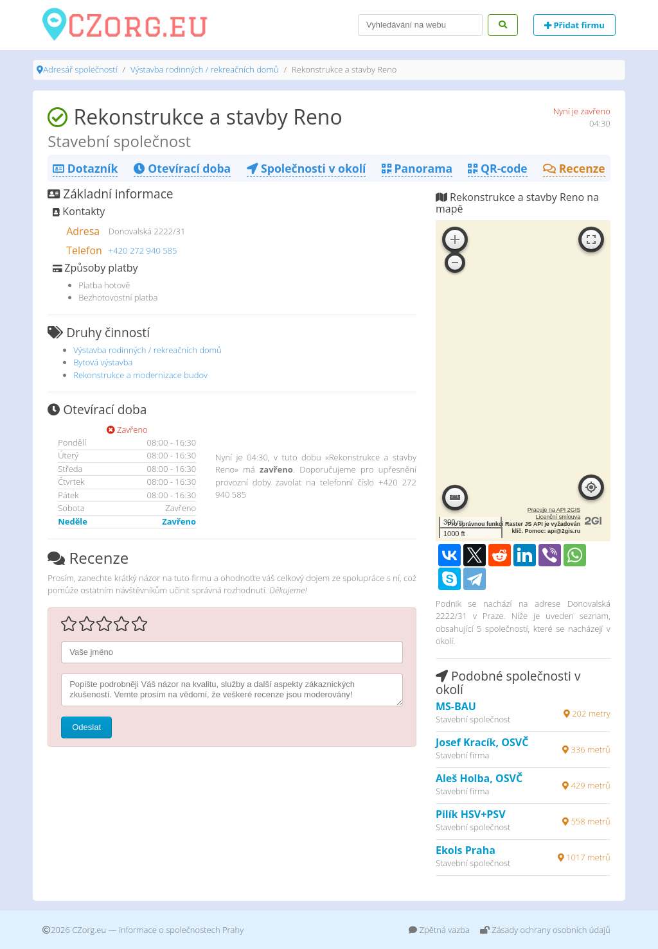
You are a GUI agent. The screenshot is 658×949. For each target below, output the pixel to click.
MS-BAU (456, 706)
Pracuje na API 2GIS (554, 510)
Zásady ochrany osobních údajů (545, 930)
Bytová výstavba (102, 362)
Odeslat (86, 727)
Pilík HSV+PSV (471, 814)
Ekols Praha (465, 850)
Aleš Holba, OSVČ (479, 778)
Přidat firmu (574, 25)
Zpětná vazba (439, 930)
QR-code (497, 168)
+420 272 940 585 (143, 250)
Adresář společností (80, 69)
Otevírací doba (182, 168)
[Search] (420, 25)
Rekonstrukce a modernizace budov (140, 375)
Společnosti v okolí (306, 168)
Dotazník (85, 168)
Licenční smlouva (558, 517)
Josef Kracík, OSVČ (482, 742)
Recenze (574, 168)
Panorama (417, 168)
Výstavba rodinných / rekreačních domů (204, 69)
